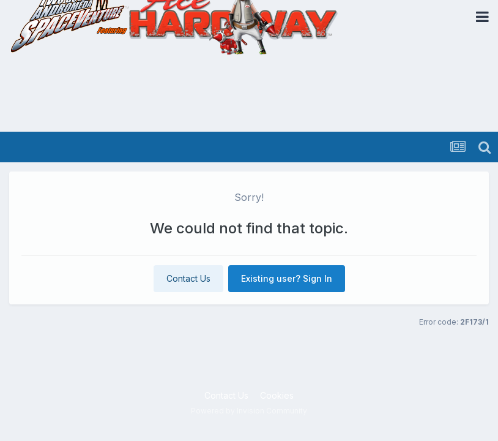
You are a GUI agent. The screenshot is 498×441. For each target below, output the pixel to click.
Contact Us (188, 278)
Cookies (277, 395)
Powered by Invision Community (249, 410)
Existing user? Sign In (286, 278)
